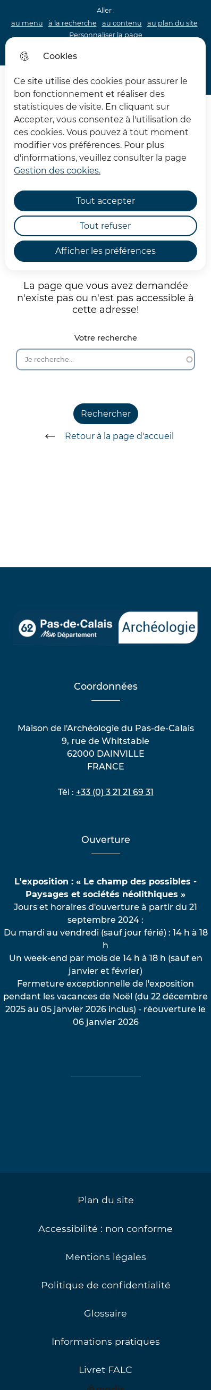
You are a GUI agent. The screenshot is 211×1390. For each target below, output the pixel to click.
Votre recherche (105, 338)
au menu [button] (27, 23)
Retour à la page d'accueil (106, 436)
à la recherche (72, 23)
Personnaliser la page (105, 35)
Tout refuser (105, 226)
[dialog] (105, 153)
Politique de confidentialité (106, 1284)
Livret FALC (105, 1369)
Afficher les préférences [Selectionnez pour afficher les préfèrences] (105, 251)
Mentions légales (105, 1256)
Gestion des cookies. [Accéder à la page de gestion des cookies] (57, 171)
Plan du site (106, 1199)
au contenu (122, 23)
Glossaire (105, 1313)
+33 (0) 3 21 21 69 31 (115, 792)
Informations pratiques (106, 1341)
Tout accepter (105, 201)
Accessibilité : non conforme (105, 1228)
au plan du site (172, 23)
